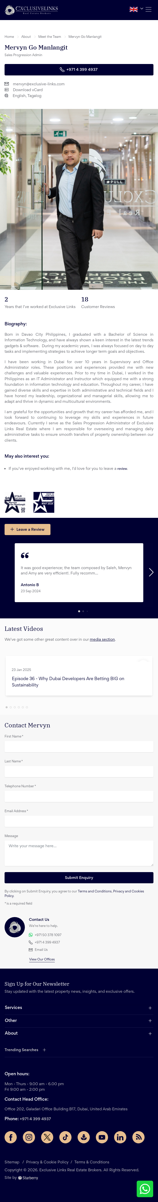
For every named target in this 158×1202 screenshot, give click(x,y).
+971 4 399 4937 (35, 1119)
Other (11, 1021)
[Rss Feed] (138, 1137)
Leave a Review (27, 529)
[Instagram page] (29, 1137)
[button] (31, 10)
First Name (14, 736)
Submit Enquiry (79, 878)
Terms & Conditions (91, 1162)
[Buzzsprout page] (84, 1137)
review (122, 469)
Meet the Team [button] (49, 37)
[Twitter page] (47, 1137)
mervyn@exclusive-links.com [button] (35, 84)
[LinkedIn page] (120, 1137)
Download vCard (24, 89)
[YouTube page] (102, 1137)
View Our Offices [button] (42, 959)
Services (13, 1008)
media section (102, 640)
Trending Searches (21, 1050)
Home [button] (9, 37)
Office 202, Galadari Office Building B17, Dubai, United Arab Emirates (66, 1109)
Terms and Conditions (95, 891)
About (11, 1034)
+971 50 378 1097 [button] (45, 935)
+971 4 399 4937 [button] (79, 69)
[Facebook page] (11, 1137)
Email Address (16, 811)
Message (11, 836)
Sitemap (12, 1162)
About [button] (26, 37)
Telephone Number (20, 786)
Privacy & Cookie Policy (47, 1162)
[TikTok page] (65, 1137)
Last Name (14, 761)
